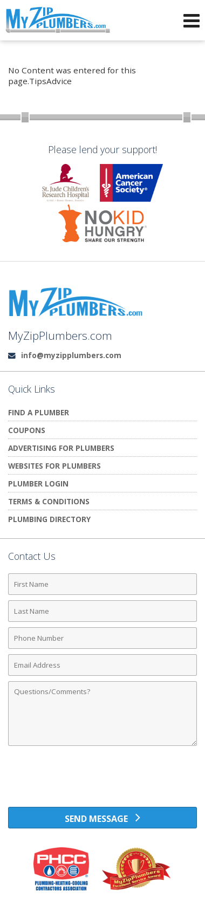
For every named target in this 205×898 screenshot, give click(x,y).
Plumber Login (38, 483)
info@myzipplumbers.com (71, 355)
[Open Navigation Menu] (191, 20)
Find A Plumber (38, 412)
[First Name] (102, 584)
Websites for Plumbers (54, 466)
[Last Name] (102, 611)
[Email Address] (102, 665)
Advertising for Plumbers (61, 448)
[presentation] (102, 780)
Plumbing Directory (49, 519)
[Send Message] (102, 817)
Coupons (26, 430)
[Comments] (102, 713)
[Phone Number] (102, 638)
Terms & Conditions (49, 501)
